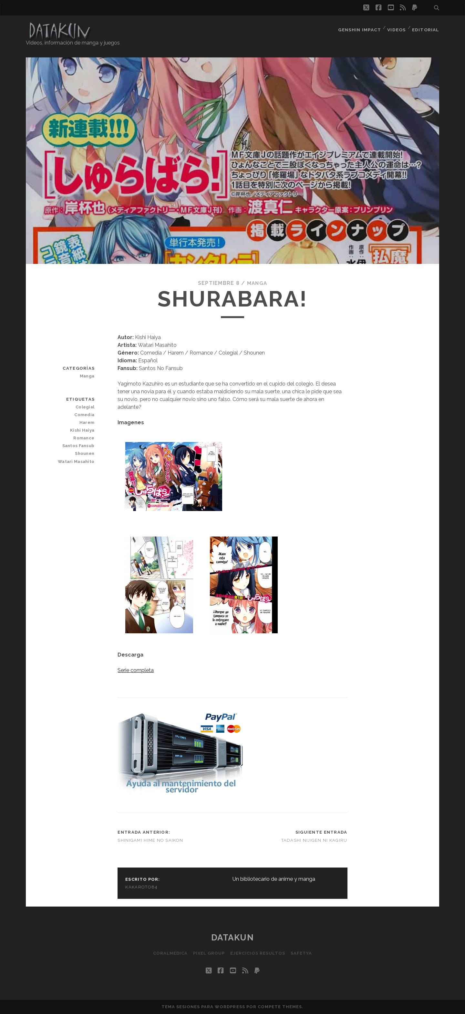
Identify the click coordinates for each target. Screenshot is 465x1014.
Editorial (426, 27)
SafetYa (303, 953)
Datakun (232, 937)
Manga (256, 283)
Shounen (85, 453)
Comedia (85, 414)
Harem (87, 422)
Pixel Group (208, 953)
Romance (84, 438)
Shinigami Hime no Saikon (150, 840)
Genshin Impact (359, 27)
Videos (396, 27)
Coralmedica (168, 953)
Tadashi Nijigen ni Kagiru (314, 840)
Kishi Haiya (83, 430)
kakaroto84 (141, 887)
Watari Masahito (77, 461)
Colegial (86, 407)
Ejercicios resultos (258, 953)
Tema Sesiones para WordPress (203, 1006)
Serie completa (136, 670)
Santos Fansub (79, 445)
